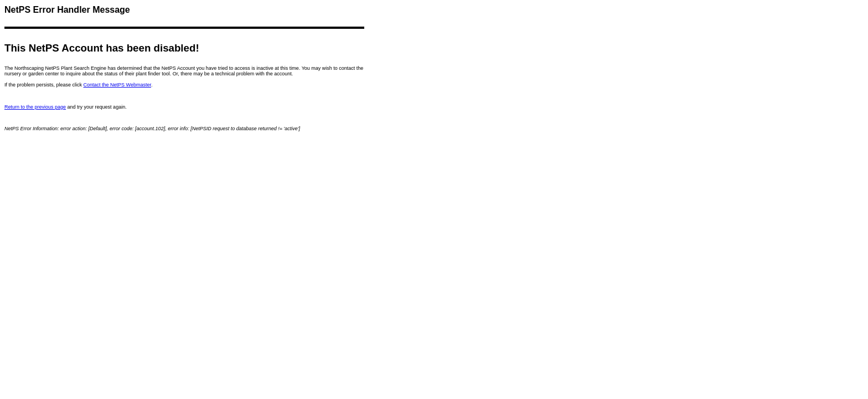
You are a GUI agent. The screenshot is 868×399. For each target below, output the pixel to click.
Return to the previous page (35, 107)
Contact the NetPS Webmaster (117, 85)
